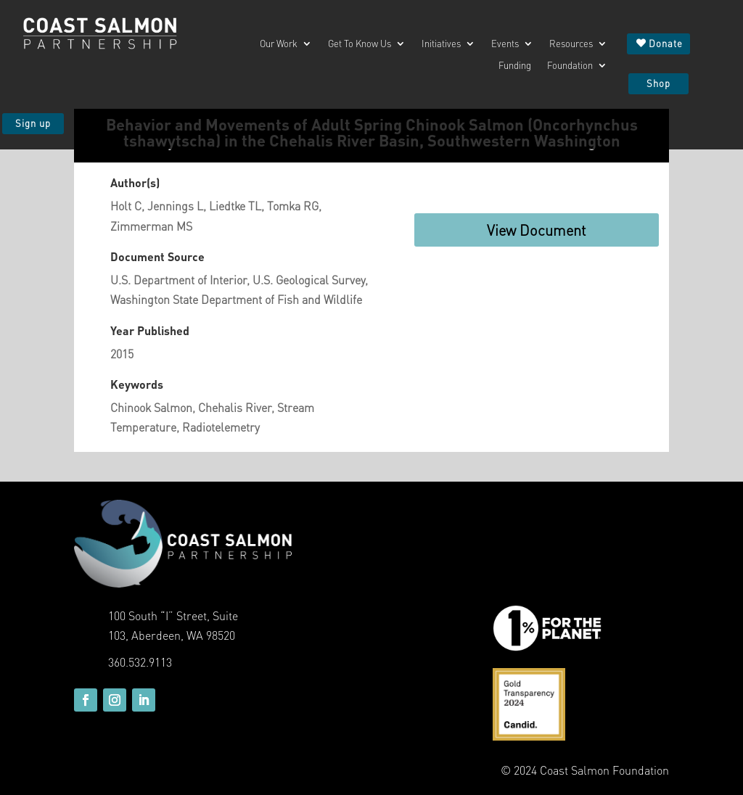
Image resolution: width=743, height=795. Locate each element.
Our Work (278, 43)
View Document (536, 230)
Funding (514, 65)
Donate (666, 43)
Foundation (570, 65)
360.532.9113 (140, 662)
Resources (571, 43)
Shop (658, 83)
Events (505, 43)
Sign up (33, 123)
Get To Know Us (359, 43)
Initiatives (441, 43)
